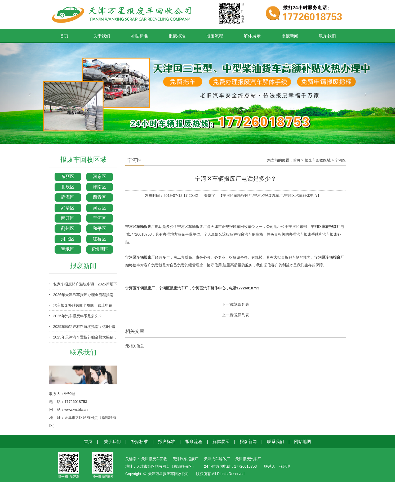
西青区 (99, 197)
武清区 (67, 207)
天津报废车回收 (154, 459)
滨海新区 (100, 249)
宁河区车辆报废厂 (140, 226)
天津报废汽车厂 (248, 459)
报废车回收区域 (318, 160)
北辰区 (67, 186)
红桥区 (99, 238)
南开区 (67, 218)
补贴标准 (139, 441)
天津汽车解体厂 (217, 459)
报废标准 (166, 441)
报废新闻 (248, 441)
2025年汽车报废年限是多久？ (77, 316)
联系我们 (275, 441)
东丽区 (67, 176)
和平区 (99, 228)
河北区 (67, 238)
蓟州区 (67, 228)
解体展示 (220, 441)
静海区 (67, 197)
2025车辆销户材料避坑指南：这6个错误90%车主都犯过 (84, 328)
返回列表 (241, 304)
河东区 (99, 176)
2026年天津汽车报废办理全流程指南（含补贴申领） (83, 296)
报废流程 (193, 441)
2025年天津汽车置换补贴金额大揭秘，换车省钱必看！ (85, 338)
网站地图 (302, 441)
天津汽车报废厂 (185, 459)
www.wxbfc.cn (76, 409)
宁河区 (99, 218)
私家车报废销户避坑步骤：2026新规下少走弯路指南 (85, 285)
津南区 (99, 186)
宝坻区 (67, 249)
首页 (296, 160)
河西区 (99, 207)
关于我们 (112, 441)
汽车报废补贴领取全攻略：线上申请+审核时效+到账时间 (83, 307)
